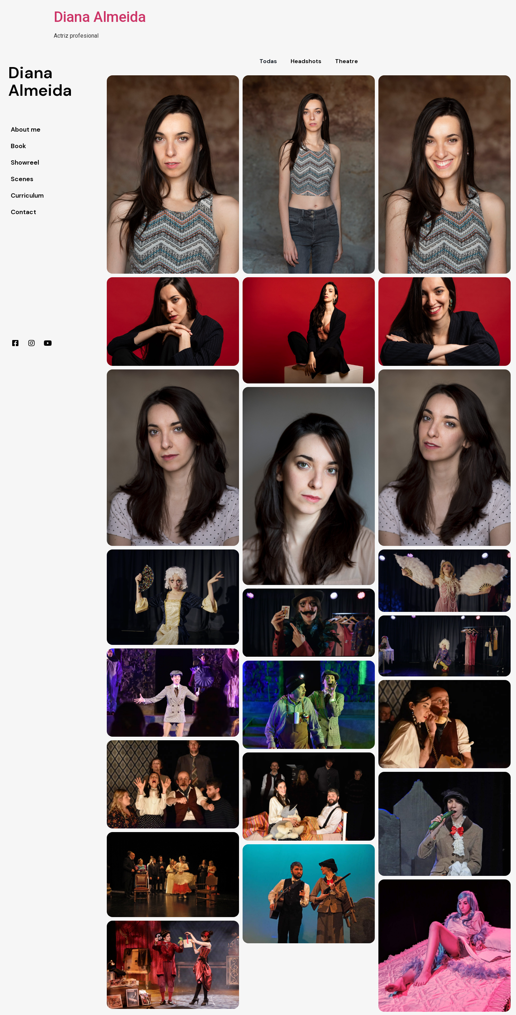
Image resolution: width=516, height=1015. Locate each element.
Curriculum (27, 195)
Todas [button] (268, 61)
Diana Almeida (100, 17)
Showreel (25, 162)
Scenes (22, 179)
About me (25, 129)
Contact (23, 212)
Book (18, 146)
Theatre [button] (346, 61)
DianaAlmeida (40, 81)
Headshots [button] (306, 61)
